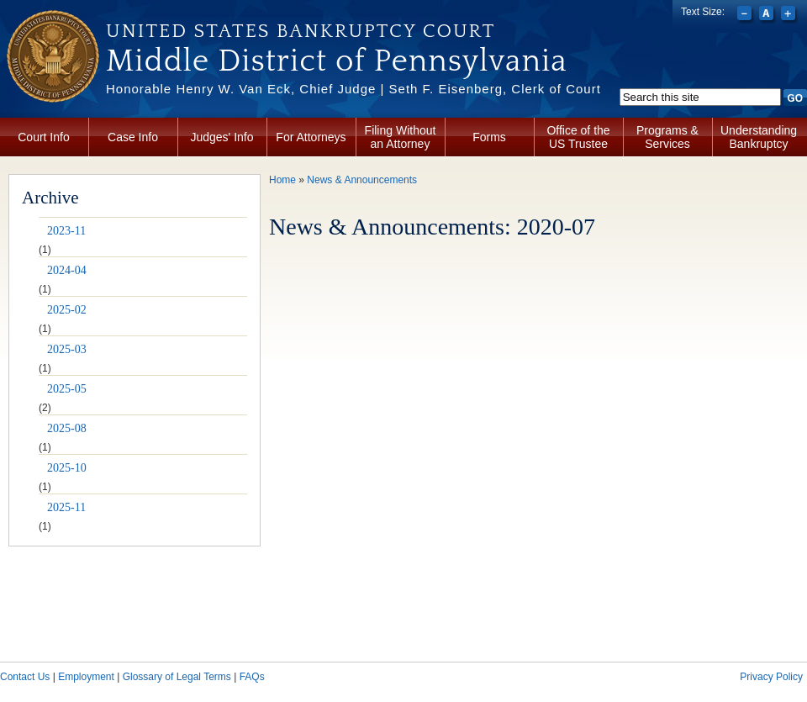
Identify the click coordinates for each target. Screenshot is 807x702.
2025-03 (67, 349)
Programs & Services (667, 137)
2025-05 (67, 389)
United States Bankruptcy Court (300, 31)
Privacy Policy (771, 677)
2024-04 (67, 270)
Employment (86, 677)
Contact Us (25, 677)
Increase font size (790, 15)
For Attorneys (310, 137)
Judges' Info (221, 137)
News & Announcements (362, 180)
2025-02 (67, 309)
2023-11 (66, 230)
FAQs (252, 677)
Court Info (43, 137)
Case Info (133, 137)
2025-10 (67, 468)
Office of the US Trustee (577, 137)
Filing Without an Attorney (400, 137)
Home (282, 180)
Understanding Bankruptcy (758, 137)
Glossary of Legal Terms (177, 677)
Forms (489, 137)
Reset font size (768, 15)
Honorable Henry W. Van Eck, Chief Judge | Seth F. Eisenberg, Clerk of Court (353, 89)
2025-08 (67, 428)
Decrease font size (746, 15)
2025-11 (66, 507)
